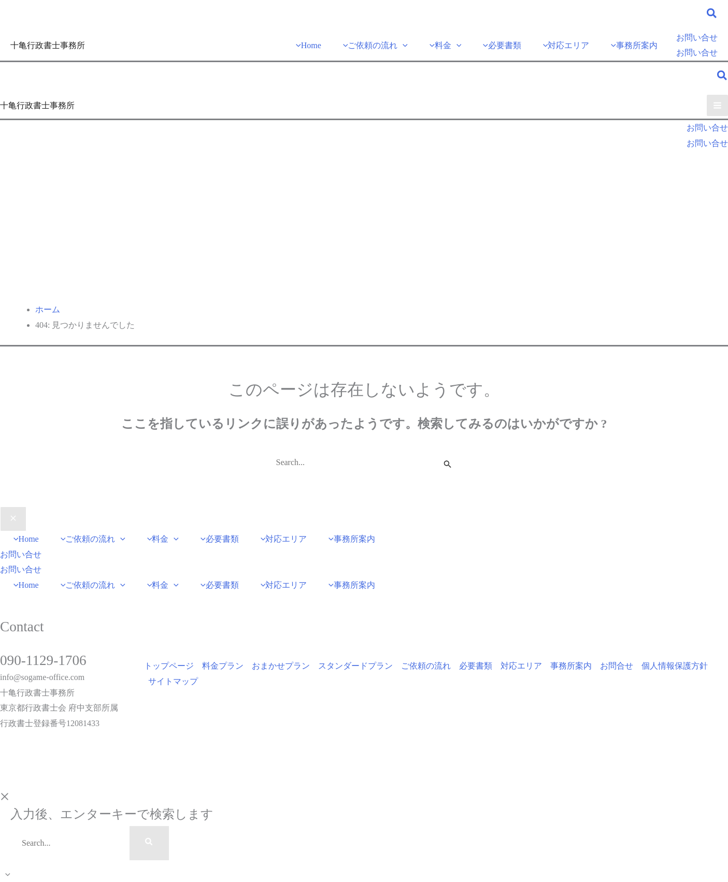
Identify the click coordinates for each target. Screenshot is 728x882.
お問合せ (616, 665)
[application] (402, 45)
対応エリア (521, 665)
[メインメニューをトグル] (717, 105)
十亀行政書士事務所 (47, 45)
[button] (712, 15)
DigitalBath (97, 774)
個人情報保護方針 (674, 665)
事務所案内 (571, 665)
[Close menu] (13, 519)
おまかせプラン (281, 665)
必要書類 (475, 665)
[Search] (149, 843)
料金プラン (223, 665)
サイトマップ (173, 681)
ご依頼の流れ (426, 665)
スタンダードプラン (355, 665)
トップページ (169, 665)
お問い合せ (697, 52)
